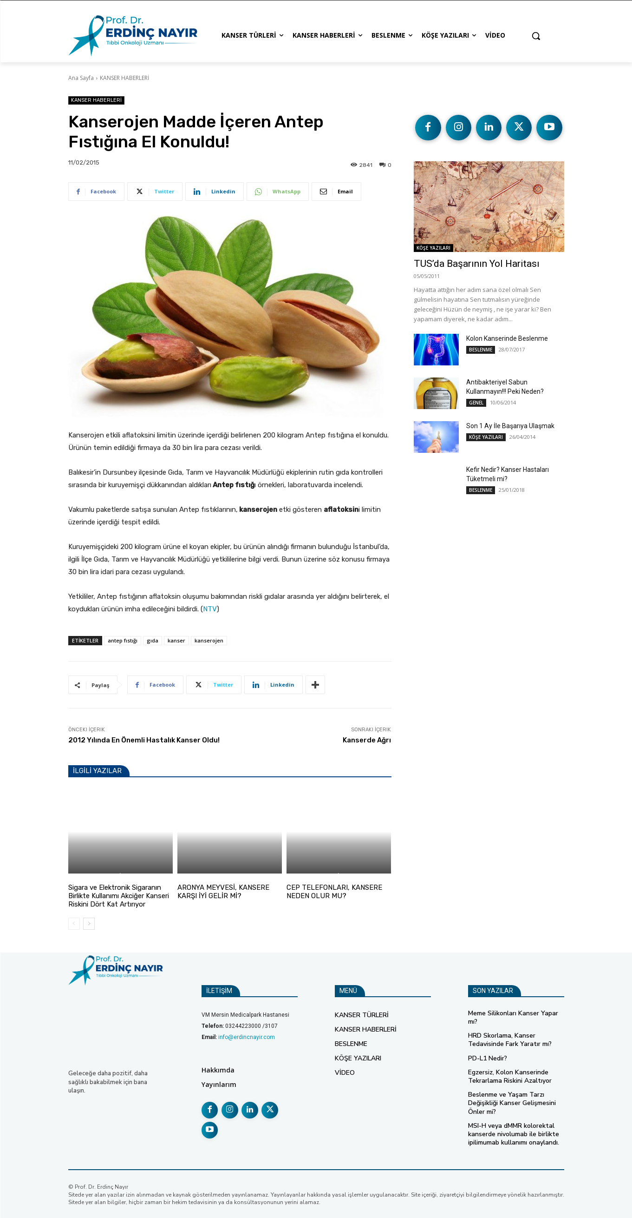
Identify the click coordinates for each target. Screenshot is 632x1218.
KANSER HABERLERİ (124, 78)
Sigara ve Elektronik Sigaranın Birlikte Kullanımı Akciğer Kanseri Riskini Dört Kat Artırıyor (118, 895)
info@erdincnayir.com (246, 1037)
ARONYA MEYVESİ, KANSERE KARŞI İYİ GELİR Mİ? (223, 891)
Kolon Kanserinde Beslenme (507, 338)
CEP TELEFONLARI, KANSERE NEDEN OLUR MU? (334, 891)
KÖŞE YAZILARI (433, 247)
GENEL (476, 402)
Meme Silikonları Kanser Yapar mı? (513, 1017)
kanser (176, 640)
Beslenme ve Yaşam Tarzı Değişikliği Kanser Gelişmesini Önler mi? (512, 1103)
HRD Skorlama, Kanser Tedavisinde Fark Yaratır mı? (510, 1039)
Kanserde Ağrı (367, 740)
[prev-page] (74, 924)
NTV (210, 609)
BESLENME (191, 876)
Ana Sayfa (81, 78)
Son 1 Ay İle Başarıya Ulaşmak (510, 425)
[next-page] (89, 924)
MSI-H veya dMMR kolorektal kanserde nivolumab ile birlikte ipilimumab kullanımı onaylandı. (513, 1134)
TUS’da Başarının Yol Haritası (477, 263)
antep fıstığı (122, 640)
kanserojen (209, 640)
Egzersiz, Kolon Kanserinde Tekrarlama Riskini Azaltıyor (510, 1076)
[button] (535, 35)
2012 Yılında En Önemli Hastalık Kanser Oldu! (144, 740)
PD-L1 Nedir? (487, 1057)
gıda (152, 640)
